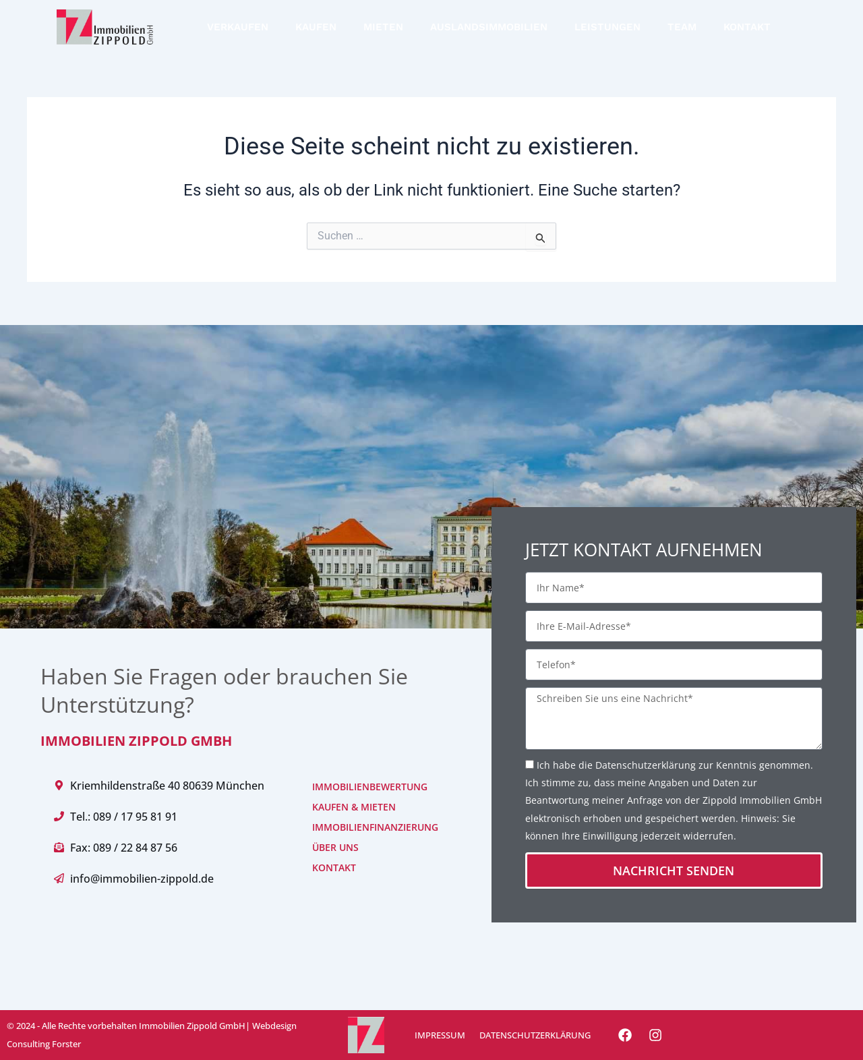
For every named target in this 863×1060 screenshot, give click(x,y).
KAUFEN (315, 27)
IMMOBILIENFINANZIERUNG (354, 827)
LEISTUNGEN (607, 27)
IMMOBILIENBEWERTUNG (354, 786)
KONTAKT (747, 27)
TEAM (681, 27)
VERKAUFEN (237, 27)
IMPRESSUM (439, 1035)
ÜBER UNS (335, 847)
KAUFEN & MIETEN (354, 806)
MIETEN (383, 27)
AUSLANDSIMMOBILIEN (488, 27)
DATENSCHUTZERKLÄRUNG (533, 1035)
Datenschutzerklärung (645, 765)
